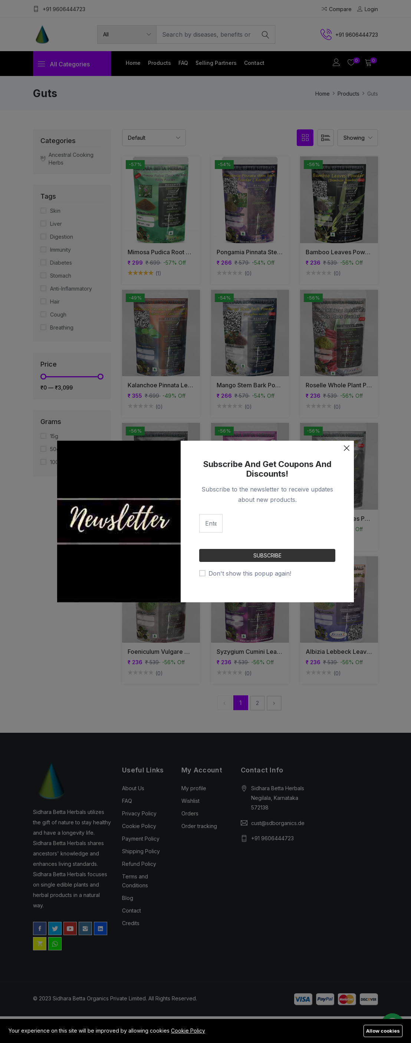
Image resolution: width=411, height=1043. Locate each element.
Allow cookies (383, 1031)
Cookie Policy (188, 1030)
